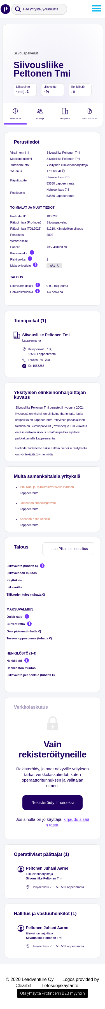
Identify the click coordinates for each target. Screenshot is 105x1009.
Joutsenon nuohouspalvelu (38, 502)
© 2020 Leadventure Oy (29, 979)
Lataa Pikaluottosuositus (68, 549)
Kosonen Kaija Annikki (35, 518)
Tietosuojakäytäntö (59, 985)
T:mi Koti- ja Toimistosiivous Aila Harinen (47, 487)
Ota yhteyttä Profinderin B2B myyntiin (52, 993)
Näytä (54, 265)
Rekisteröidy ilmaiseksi (52, 802)
